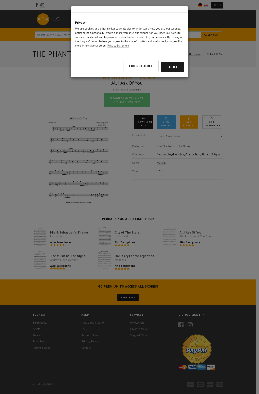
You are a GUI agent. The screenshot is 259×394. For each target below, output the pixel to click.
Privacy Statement (118, 45)
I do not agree (141, 66)
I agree (172, 67)
